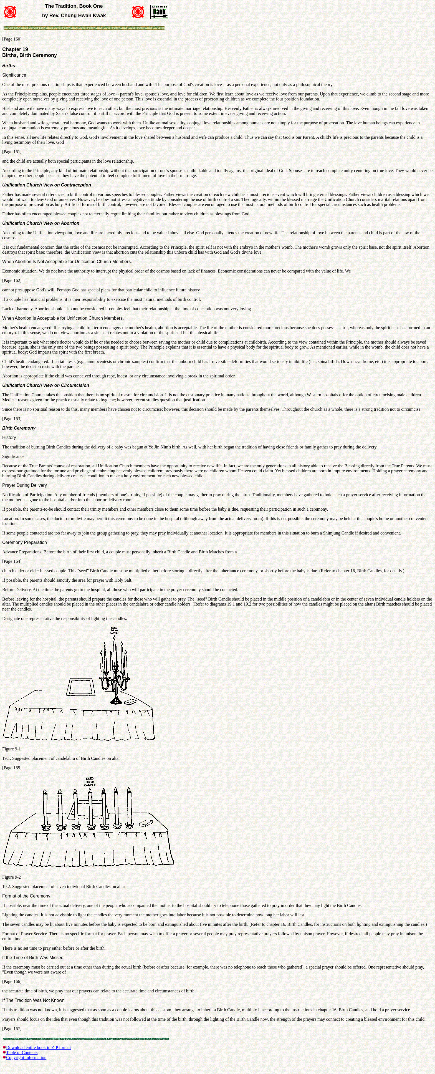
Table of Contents (22, 1052)
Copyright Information (26, 1057)
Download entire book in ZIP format (38, 1047)
